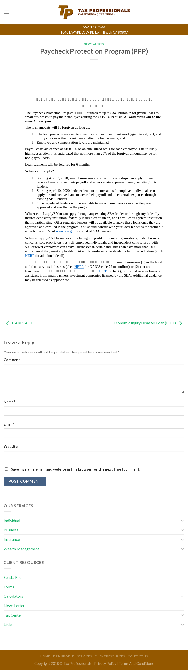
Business (11, 529)
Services (84, 656)
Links (8, 624)
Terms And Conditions (136, 663)
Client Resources (110, 656)
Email (9, 424)
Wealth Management (21, 548)
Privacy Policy (105, 663)
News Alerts (94, 43)
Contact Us (138, 656)
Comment (12, 360)
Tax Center (13, 615)
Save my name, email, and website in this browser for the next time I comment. (75, 469)
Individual (12, 520)
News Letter (14, 605)
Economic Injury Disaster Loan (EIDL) (149, 322)
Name (9, 402)
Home (45, 656)
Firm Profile (63, 656)
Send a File (12, 577)
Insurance (12, 539)
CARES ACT (18, 322)
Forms (9, 586)
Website (11, 446)
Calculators (13, 596)
